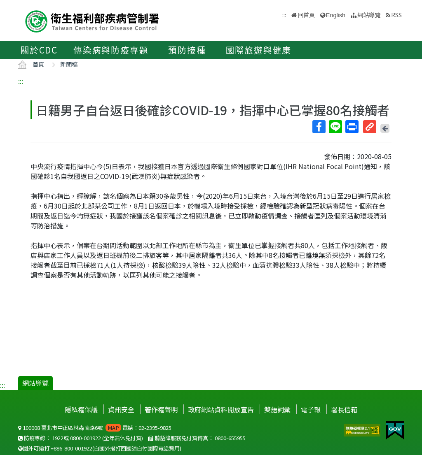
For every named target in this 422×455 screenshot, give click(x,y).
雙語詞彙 (277, 409)
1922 (57, 438)
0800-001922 (85, 438)
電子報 (311, 409)
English (335, 15)
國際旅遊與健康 (259, 50)
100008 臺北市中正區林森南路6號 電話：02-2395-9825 (94, 428)
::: (20, 81)
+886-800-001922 (71, 448)
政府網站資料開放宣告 (221, 409)
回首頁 (306, 14)
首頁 (38, 64)
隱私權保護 (81, 409)
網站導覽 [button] (368, 14)
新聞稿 (68, 64)
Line (335, 126)
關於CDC (39, 50)
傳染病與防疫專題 (110, 50)
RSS (396, 14)
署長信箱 (344, 409)
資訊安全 (121, 409)
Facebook (319, 126)
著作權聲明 (161, 409)
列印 (352, 126)
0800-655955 (230, 438)
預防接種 (187, 50)
